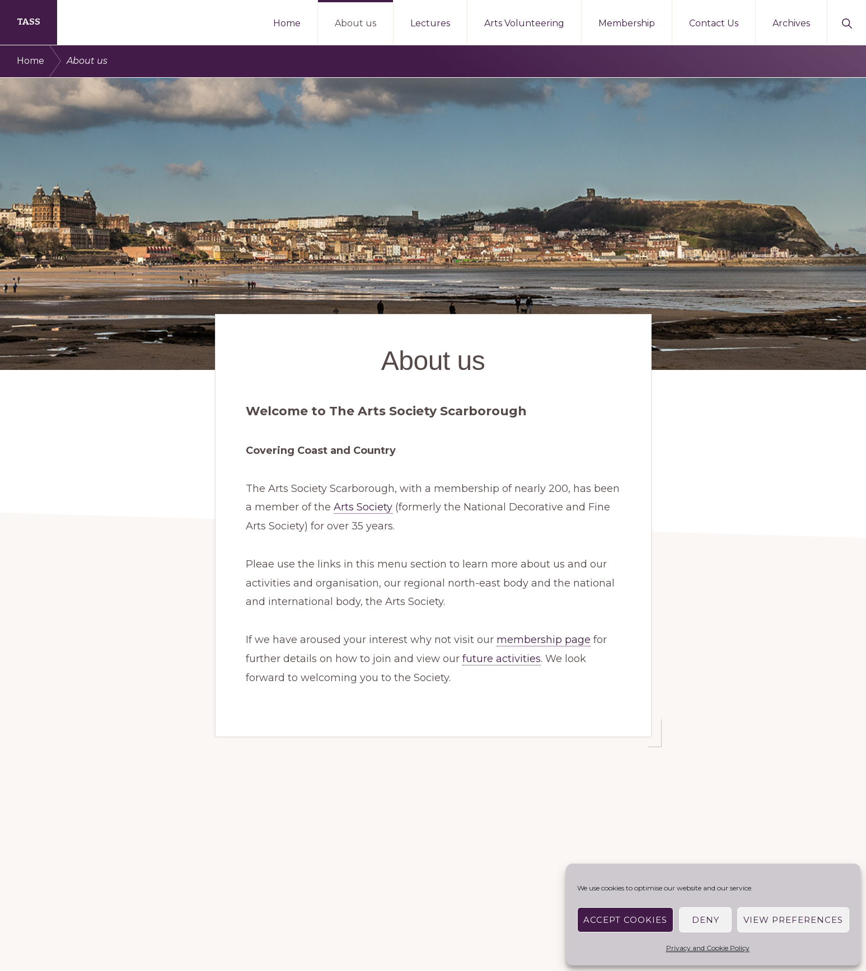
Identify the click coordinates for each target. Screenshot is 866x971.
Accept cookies (625, 919)
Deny (705, 919)
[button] (846, 22)
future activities (501, 659)
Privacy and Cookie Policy (708, 948)
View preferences (793, 919)
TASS (28, 22)
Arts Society (363, 507)
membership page (544, 640)
